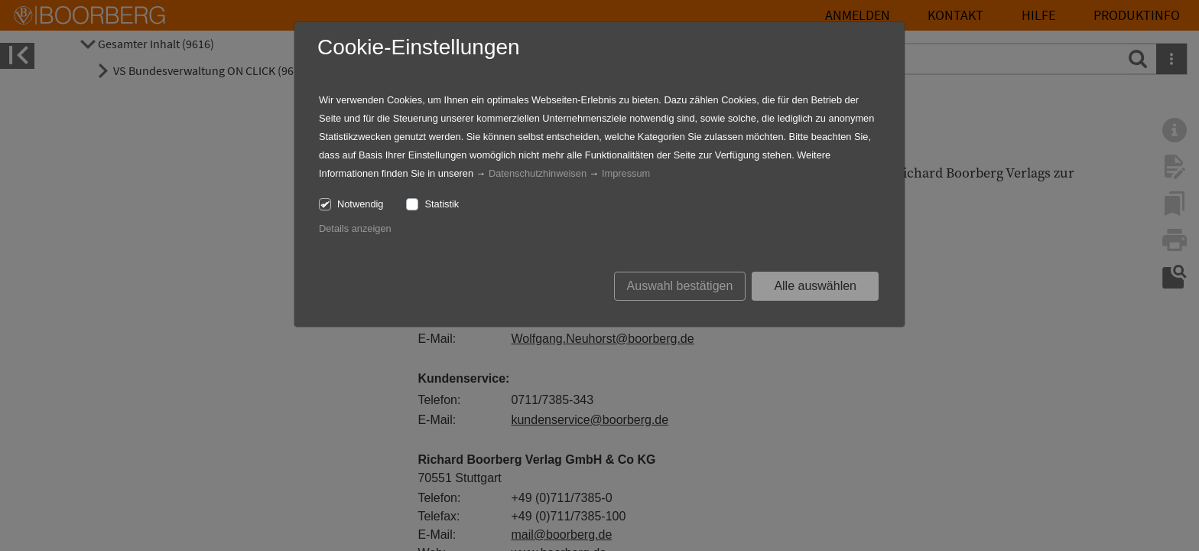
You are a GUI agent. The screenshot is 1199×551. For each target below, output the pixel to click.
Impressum (626, 173)
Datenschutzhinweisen (538, 173)
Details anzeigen (355, 228)
